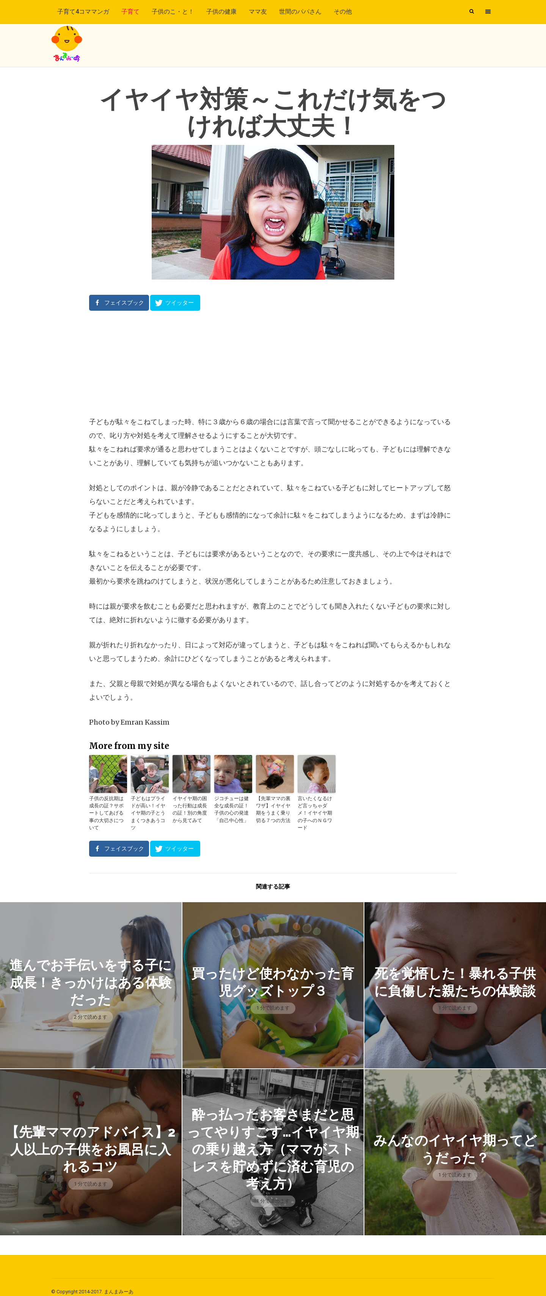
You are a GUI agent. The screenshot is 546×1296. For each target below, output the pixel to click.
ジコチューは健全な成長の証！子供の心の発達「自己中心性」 (232, 808)
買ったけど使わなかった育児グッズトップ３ (273, 972)
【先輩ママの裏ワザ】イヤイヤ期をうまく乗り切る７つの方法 (274, 808)
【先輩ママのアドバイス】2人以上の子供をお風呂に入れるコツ (91, 1139)
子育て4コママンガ (83, 11)
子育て (130, 11)
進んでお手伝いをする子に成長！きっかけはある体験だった (91, 972)
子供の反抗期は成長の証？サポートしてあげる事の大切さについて (107, 808)
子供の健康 (221, 11)
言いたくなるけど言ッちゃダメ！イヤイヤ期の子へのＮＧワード (316, 808)
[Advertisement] (273, 363)
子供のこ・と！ (173, 11)
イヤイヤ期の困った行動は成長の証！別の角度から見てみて (191, 808)
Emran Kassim (145, 722)
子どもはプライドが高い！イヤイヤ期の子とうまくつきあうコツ (149, 808)
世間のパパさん (300, 11)
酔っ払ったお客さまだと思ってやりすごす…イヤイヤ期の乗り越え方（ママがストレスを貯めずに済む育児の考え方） (273, 1139)
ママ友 (258, 11)
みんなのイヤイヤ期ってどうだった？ (455, 1139)
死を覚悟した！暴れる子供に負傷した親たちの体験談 (455, 972)
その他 (343, 11)
